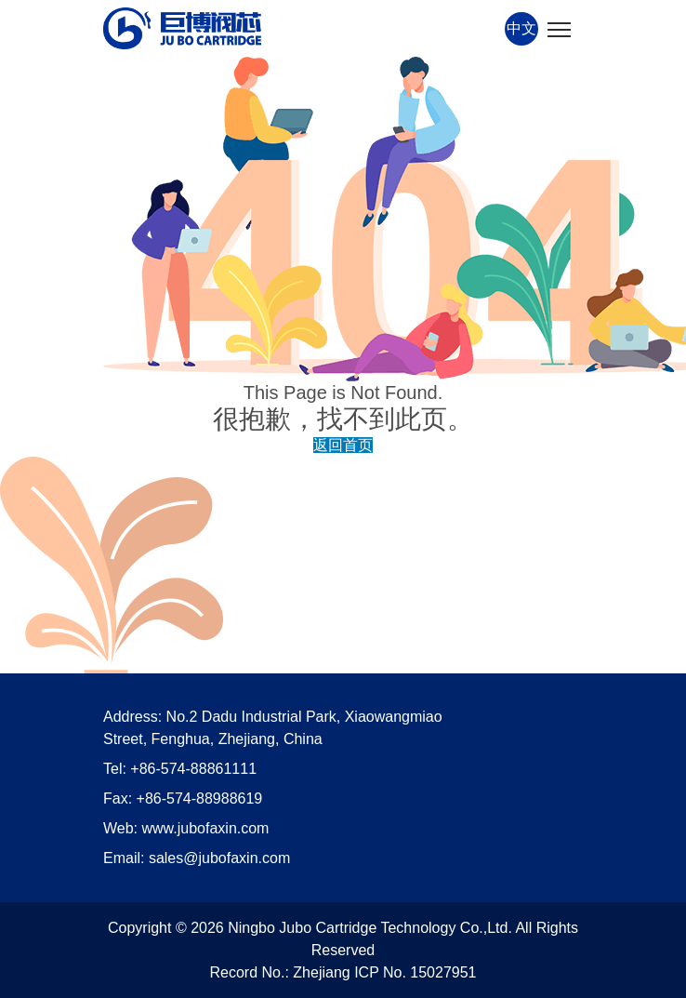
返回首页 (343, 445)
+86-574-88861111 (193, 769)
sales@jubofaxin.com (219, 858)
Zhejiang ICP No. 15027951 (384, 972)
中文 (521, 28)
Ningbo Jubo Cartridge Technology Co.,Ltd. (370, 928)
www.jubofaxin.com (206, 828)
